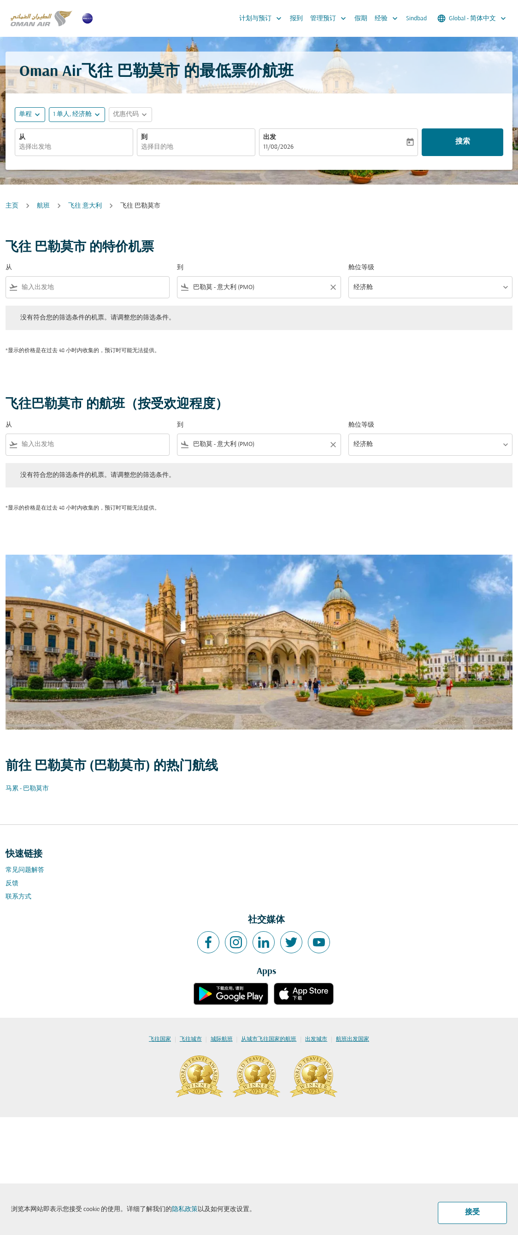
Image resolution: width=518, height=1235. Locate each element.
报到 (296, 18)
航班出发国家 (352, 1039)
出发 (269, 137)
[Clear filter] (333, 287)
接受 (472, 1212)
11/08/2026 (278, 147)
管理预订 (330, 18)
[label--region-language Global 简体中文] (472, 18)
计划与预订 (262, 18)
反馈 (12, 883)
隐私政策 (185, 1209)
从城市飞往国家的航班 (268, 1039)
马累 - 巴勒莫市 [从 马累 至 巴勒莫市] (27, 788)
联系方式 (18, 896)
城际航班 (222, 1039)
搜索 (462, 141)
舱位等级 (361, 267)
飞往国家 (160, 1039)
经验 (388, 18)
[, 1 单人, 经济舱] (72, 114)
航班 (43, 206)
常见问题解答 (25, 870)
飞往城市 (191, 1039)
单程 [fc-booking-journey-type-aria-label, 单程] (25, 114)
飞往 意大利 (85, 206)
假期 (360, 18)
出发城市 (316, 1039)
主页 (12, 206)
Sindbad (416, 18)
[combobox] (74, 147)
